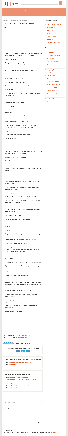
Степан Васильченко (52, 61)
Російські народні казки (53, 42)
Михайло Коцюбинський (53, 84)
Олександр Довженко (53, 90)
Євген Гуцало (50, 58)
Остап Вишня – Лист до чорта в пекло (17, 377)
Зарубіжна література (48, 10)
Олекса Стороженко (52, 78)
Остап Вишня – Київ (21, 337)
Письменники (9, 14)
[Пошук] (39, 3)
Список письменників (53, 101)
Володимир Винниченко (53, 70)
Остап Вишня (50, 96)
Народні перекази (52, 39)
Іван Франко (50, 52)
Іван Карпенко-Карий (53, 81)
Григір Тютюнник (51, 64)
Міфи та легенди (51, 36)
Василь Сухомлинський (53, 87)
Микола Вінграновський (53, 67)
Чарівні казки (50, 33)
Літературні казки (27, 10)
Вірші (16, 14)
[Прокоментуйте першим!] (23, 402)
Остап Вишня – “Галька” (14, 388)
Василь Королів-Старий (53, 55)
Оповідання (38, 10)
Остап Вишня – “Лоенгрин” (14, 383)
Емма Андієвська (52, 72)
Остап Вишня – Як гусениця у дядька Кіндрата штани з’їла (23, 386)
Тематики (59, 10)
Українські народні (16, 10)
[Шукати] (60, 3)
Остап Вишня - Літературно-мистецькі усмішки (20, 362)
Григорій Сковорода (52, 93)
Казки (7, 10)
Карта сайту (55, 432)
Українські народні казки (54, 24)
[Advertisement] (23, 41)
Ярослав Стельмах (52, 75)
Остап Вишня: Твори (13, 364)
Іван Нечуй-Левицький (53, 99)
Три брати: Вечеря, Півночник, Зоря (25, 335)
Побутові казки (51, 30)
